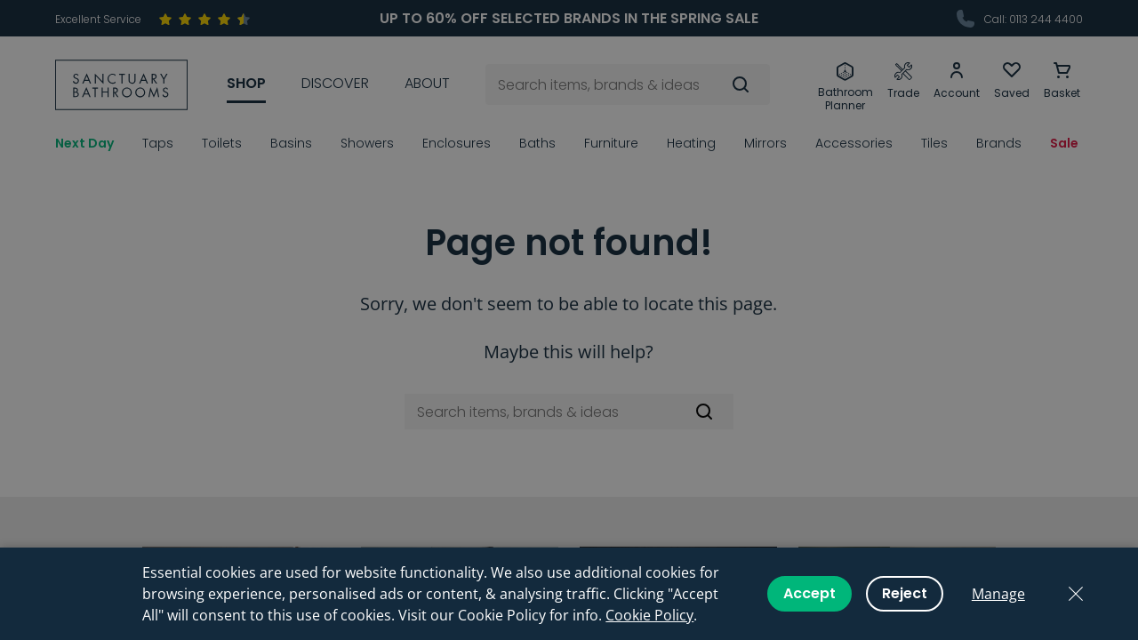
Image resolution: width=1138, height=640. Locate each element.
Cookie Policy (649, 615)
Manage (998, 594)
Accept (809, 593)
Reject (904, 593)
